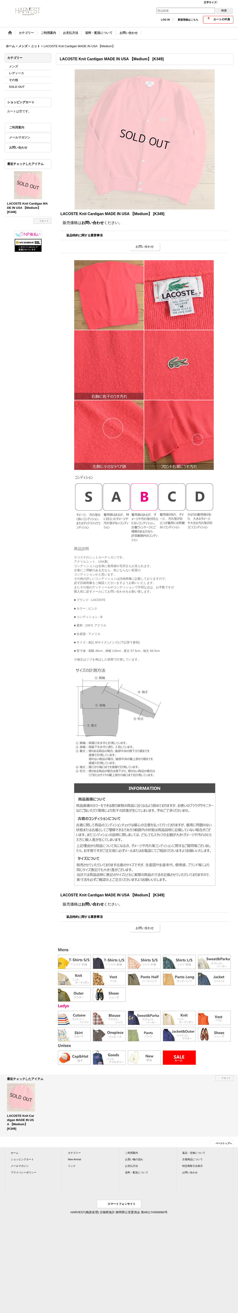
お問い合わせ (18, 147)
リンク (72, 1165)
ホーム (14, 1152)
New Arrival (74, 1159)
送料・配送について (136, 1172)
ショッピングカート (22, 1159)
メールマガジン (19, 137)
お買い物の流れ (134, 1159)
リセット (44, 221)
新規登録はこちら (188, 19)
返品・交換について (193, 1152)
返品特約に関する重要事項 (84, 235)
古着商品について (192, 1159)
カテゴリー (74, 1152)
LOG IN (165, 19)
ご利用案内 (16, 127)
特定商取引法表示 (192, 1165)
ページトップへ (224, 1143)
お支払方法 (131, 1165)
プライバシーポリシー (23, 1172)
